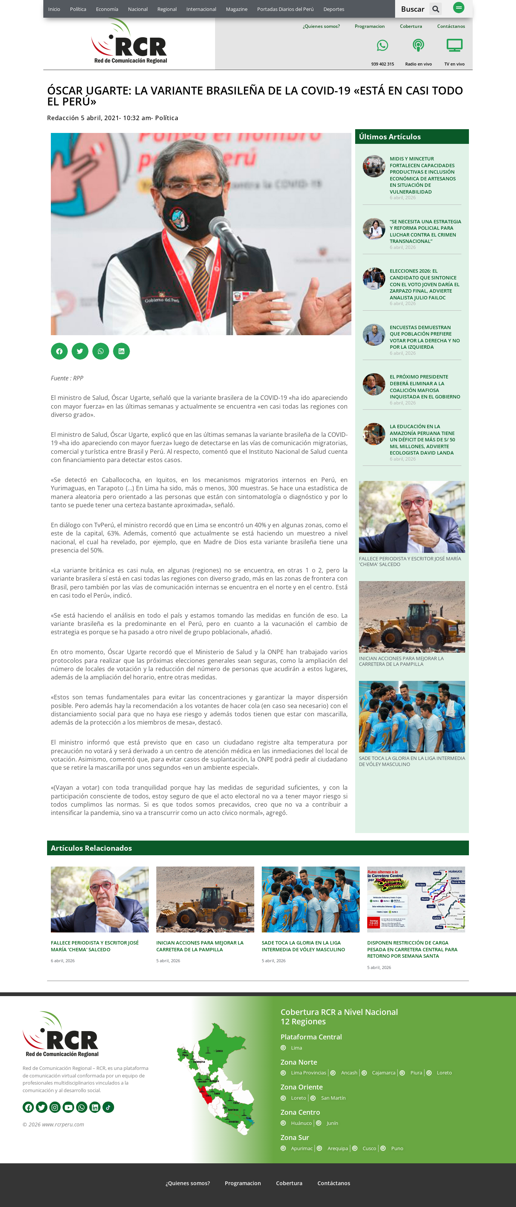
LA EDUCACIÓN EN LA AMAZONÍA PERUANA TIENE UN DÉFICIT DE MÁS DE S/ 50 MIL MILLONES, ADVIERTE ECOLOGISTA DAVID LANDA (422, 439)
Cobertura (411, 26)
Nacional (138, 9)
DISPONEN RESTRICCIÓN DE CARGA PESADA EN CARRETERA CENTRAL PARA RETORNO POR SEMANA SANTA (412, 949)
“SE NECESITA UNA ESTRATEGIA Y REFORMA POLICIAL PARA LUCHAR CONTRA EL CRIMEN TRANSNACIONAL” (425, 231)
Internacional (201, 9)
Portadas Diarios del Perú (285, 9)
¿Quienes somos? (321, 26)
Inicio (54, 9)
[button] (435, 9)
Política (78, 9)
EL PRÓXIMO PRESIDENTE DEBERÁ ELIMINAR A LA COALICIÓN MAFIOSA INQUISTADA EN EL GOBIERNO (425, 386)
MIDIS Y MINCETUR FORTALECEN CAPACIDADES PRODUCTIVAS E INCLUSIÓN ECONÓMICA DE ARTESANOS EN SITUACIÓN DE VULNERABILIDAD (423, 175)
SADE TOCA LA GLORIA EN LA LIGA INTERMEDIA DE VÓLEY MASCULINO (412, 761)
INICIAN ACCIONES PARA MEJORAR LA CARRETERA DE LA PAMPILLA (401, 661)
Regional (167, 9)
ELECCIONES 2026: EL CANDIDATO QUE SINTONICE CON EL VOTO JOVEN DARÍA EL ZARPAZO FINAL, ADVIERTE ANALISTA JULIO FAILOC (425, 284)
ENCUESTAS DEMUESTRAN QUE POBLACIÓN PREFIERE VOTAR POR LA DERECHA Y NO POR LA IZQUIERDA (425, 337)
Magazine (236, 9)
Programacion (370, 26)
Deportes (334, 9)
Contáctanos (451, 26)
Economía (107, 9)
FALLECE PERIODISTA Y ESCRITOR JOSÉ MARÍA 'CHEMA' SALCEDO (410, 561)
